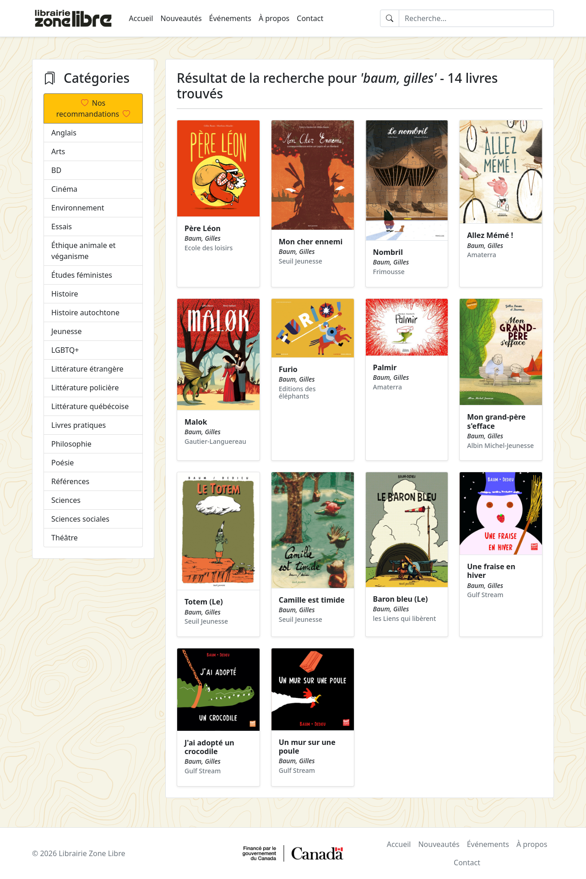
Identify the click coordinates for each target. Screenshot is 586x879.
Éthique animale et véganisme (83, 250)
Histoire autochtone (85, 312)
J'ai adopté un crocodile (209, 747)
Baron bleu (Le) (400, 599)
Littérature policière (85, 388)
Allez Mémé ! (490, 235)
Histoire (64, 294)
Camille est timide (312, 600)
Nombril (388, 252)
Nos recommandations (93, 108)
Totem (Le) (203, 602)
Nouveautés (180, 18)
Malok (195, 422)
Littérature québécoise (90, 406)
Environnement (77, 208)
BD (56, 170)
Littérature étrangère (87, 369)
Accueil (141, 18)
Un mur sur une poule (307, 746)
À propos (274, 18)
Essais (61, 226)
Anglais (63, 133)
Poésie (62, 463)
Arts (58, 151)
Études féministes (81, 275)
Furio (288, 369)
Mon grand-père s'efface (496, 421)
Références (70, 481)
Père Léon (202, 228)
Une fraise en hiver (491, 570)
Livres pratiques (78, 425)
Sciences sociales (80, 519)
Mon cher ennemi (310, 242)
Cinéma (64, 189)
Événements (230, 18)
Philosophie (71, 444)
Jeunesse (66, 331)
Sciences (66, 500)
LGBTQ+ (65, 350)
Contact (310, 18)
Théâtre (64, 538)
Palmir (385, 367)
